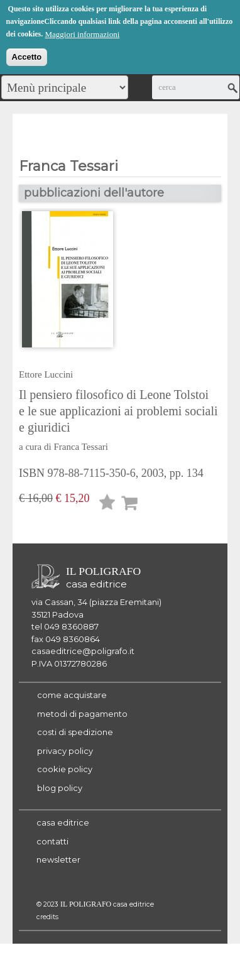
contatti (52, 841)
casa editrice (62, 822)
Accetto (27, 55)
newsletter (58, 859)
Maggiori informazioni (82, 33)
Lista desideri (107, 504)
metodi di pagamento (82, 714)
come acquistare (72, 695)
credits (47, 917)
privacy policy (65, 751)
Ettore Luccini (46, 374)
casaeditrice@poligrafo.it (82, 651)
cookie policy (64, 769)
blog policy (59, 788)
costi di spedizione (75, 732)
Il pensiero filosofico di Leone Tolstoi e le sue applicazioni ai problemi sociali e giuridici (118, 411)
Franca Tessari (80, 447)
